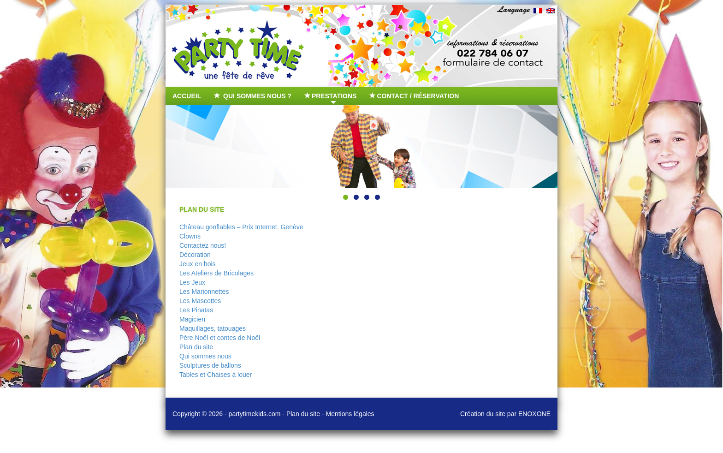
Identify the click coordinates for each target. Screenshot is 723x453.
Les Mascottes (200, 300)
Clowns (190, 236)
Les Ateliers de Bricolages (216, 273)
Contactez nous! (202, 245)
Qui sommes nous (205, 356)
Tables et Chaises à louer (215, 374)
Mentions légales (350, 413)
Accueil (186, 96)
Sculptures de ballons (210, 365)
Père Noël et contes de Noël (219, 337)
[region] (361, 146)
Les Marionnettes (204, 291)
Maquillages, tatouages (212, 328)
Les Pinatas (196, 310)
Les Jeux (192, 282)
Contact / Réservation (414, 96)
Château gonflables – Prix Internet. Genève (241, 227)
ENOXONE (534, 413)
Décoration (195, 254)
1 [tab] (345, 197)
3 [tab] (366, 197)
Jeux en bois (197, 264)
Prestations (331, 98)
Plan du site (196, 347)
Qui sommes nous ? (253, 96)
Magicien (192, 319)
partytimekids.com (255, 413)
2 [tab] (356, 197)
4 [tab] (377, 197)
